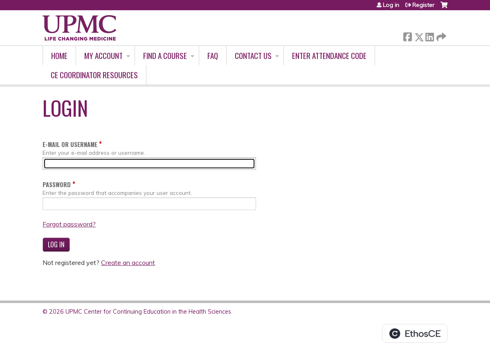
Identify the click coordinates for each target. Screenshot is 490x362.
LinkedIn (429, 35)
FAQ (212, 55)
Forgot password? (69, 224)
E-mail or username (70, 144)
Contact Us (253, 55)
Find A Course (165, 55)
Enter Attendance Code (329, 55)
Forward (440, 35)
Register (423, 5)
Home (59, 55)
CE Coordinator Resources (94, 75)
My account (103, 55)
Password (57, 184)
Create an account (128, 262)
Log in (391, 5)
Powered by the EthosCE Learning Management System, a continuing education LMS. (414, 333)
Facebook (407, 35)
